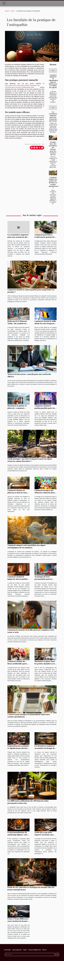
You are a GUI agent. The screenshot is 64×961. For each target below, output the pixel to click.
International (16, 950)
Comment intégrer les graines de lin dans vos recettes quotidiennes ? (53, 182)
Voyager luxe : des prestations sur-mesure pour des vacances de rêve (53, 148)
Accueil (7, 11)
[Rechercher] (30, 954)
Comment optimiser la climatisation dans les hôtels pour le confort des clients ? (53, 82)
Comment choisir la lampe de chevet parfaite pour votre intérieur (17, 579)
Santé (25, 950)
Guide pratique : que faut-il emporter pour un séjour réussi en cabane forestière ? (29, 460)
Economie (7, 950)
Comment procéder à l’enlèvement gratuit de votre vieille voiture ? (44, 237)
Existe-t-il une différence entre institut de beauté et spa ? (18, 921)
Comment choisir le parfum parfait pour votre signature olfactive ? (45, 408)
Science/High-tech (34, 950)
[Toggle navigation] (4, 3)
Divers (12, 11)
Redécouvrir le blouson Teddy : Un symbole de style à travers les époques (18, 323)
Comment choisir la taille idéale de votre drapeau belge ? (45, 323)
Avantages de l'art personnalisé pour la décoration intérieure (44, 579)
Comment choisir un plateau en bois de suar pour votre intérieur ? (17, 492)
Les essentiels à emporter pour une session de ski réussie (53, 116)
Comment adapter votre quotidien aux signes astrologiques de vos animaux (26, 546)
